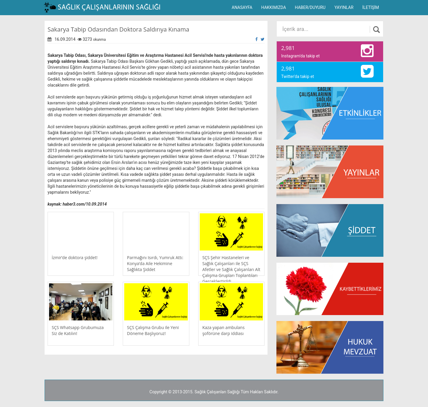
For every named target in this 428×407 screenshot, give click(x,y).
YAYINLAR (343, 7)
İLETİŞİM (370, 7)
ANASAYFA (242, 7)
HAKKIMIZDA (273, 7)
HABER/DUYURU (310, 7)
